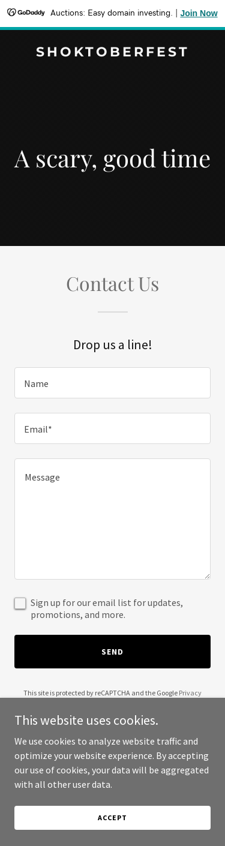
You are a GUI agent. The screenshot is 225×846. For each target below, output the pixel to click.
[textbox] (112, 382)
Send (112, 651)
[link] (112, 53)
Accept (112, 817)
